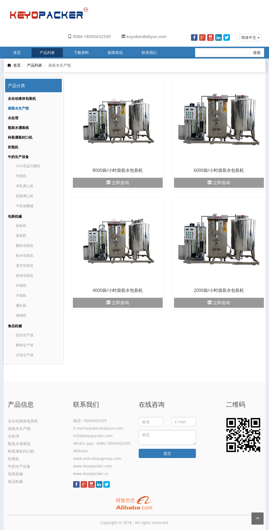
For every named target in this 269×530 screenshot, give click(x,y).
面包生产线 (24, 335)
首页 (17, 52)
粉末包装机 (24, 255)
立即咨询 (117, 183)
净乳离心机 (24, 185)
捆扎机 (21, 305)
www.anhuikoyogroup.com (97, 458)
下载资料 (81, 52)
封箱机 (21, 285)
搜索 (257, 52)
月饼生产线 (24, 355)
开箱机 (21, 295)
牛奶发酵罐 (24, 205)
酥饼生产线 (24, 345)
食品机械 (15, 325)
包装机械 (15, 216)
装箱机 (21, 235)
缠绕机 (21, 315)
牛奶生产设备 (18, 156)
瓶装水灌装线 (18, 127)
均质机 (21, 175)
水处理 (13, 117)
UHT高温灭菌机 (28, 165)
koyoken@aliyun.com (146, 36)
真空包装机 (24, 265)
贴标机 (21, 225)
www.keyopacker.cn (91, 473)
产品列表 (47, 52)
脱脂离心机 (24, 195)
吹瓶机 (13, 147)
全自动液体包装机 (22, 98)
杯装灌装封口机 (20, 137)
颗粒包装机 (24, 245)
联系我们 (149, 52)
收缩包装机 (24, 275)
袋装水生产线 (18, 108)
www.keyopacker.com (92, 466)
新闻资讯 (115, 52)
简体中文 (250, 37)
